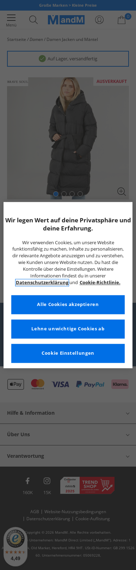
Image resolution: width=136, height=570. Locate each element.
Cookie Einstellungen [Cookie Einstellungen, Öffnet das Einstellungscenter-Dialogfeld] (68, 353)
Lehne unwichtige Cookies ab (67, 329)
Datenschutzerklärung (42, 283)
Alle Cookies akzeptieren (68, 304)
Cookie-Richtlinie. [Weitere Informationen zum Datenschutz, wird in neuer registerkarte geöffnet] (100, 283)
